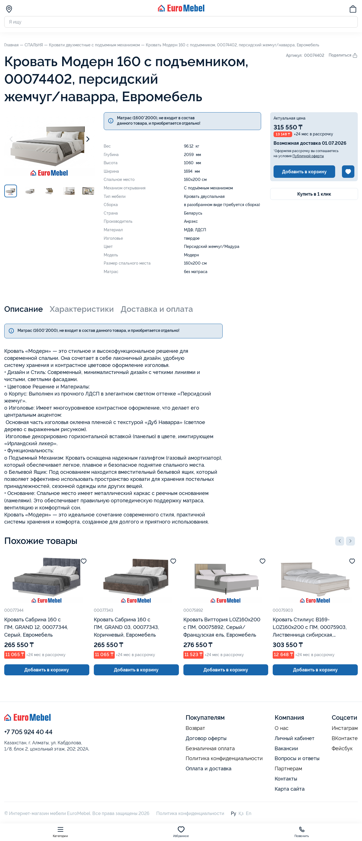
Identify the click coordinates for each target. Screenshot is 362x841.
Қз (241, 813)
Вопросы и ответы (297, 758)
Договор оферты (206, 738)
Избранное (181, 832)
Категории (60, 832)
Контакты (286, 779)
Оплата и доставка (208, 768)
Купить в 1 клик (314, 194)
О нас (282, 728)
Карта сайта (290, 789)
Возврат (195, 728)
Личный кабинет (295, 738)
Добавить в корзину (304, 171)
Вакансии (286, 748)
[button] (339, 541)
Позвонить (301, 832)
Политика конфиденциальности (224, 758)
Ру (233, 813)
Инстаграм (345, 728)
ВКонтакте (345, 738)
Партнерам (288, 768)
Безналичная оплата (210, 748)
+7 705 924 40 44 (28, 732)
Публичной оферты (308, 156)
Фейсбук (342, 748)
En (248, 813)
